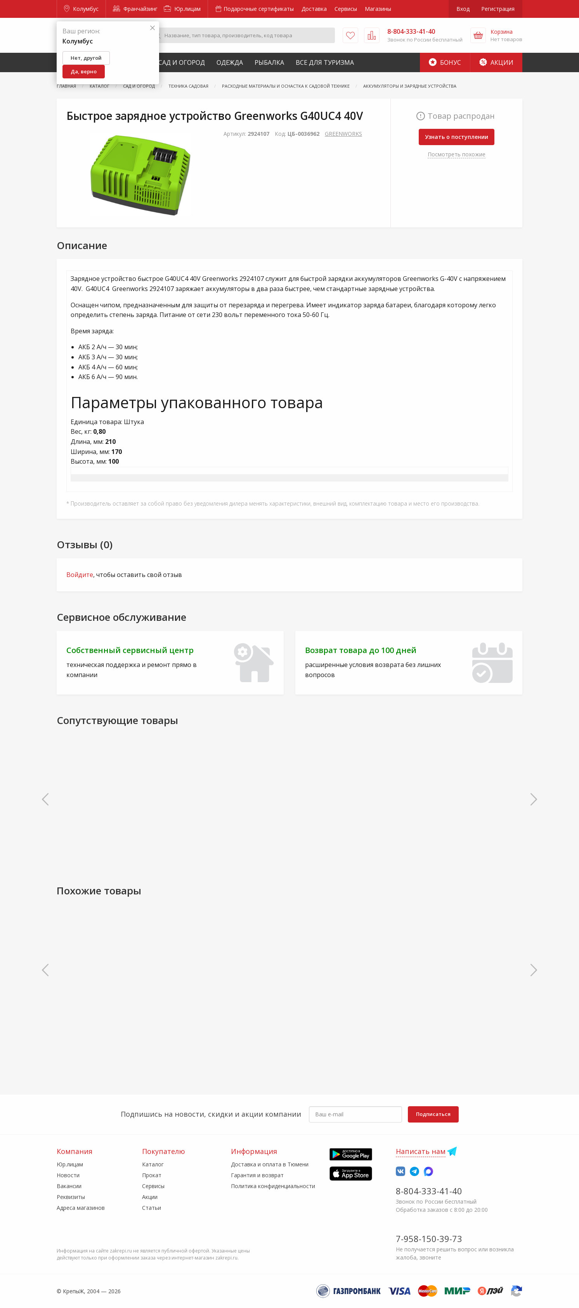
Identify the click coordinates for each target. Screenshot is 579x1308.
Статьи (151, 1207)
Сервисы (346, 8)
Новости (68, 1175)
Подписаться (433, 1114)
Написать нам (421, 1151)
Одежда (230, 62)
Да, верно (84, 71)
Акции (496, 62)
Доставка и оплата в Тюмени (270, 1164)
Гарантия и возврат (257, 1175)
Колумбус (81, 8)
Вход (463, 8)
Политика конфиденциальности (273, 1186)
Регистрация (498, 8)
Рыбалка (269, 62)
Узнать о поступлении (456, 136)
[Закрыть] (152, 28)
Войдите (79, 574)
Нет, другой (86, 57)
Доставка (314, 8)
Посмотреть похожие (456, 154)
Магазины (378, 8)
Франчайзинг (135, 8)
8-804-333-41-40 (429, 1191)
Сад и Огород (181, 62)
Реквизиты (71, 1197)
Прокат (151, 1175)
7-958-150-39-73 (429, 1238)
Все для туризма (325, 62)
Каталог (153, 1164)
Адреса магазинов (81, 1207)
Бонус (445, 62)
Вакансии (69, 1186)
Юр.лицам (182, 8)
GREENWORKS (343, 133)
